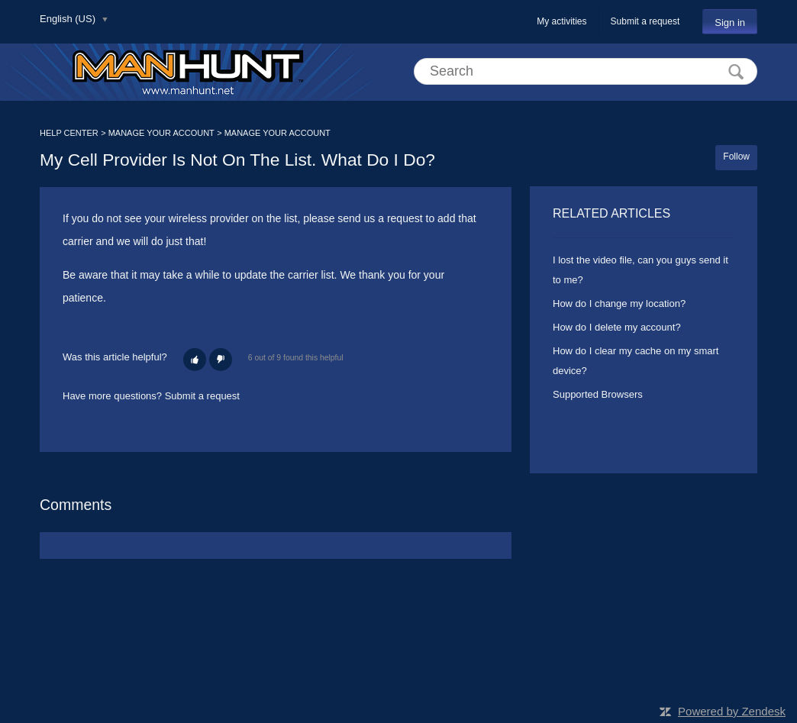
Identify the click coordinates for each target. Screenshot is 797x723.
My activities (561, 21)
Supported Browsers (598, 394)
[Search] (585, 71)
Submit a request (645, 21)
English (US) (69, 18)
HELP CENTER (69, 132)
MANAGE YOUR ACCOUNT (161, 132)
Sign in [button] (730, 22)
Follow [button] (736, 156)
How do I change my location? (619, 303)
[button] (194, 359)
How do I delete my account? (617, 327)
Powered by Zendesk (732, 711)
